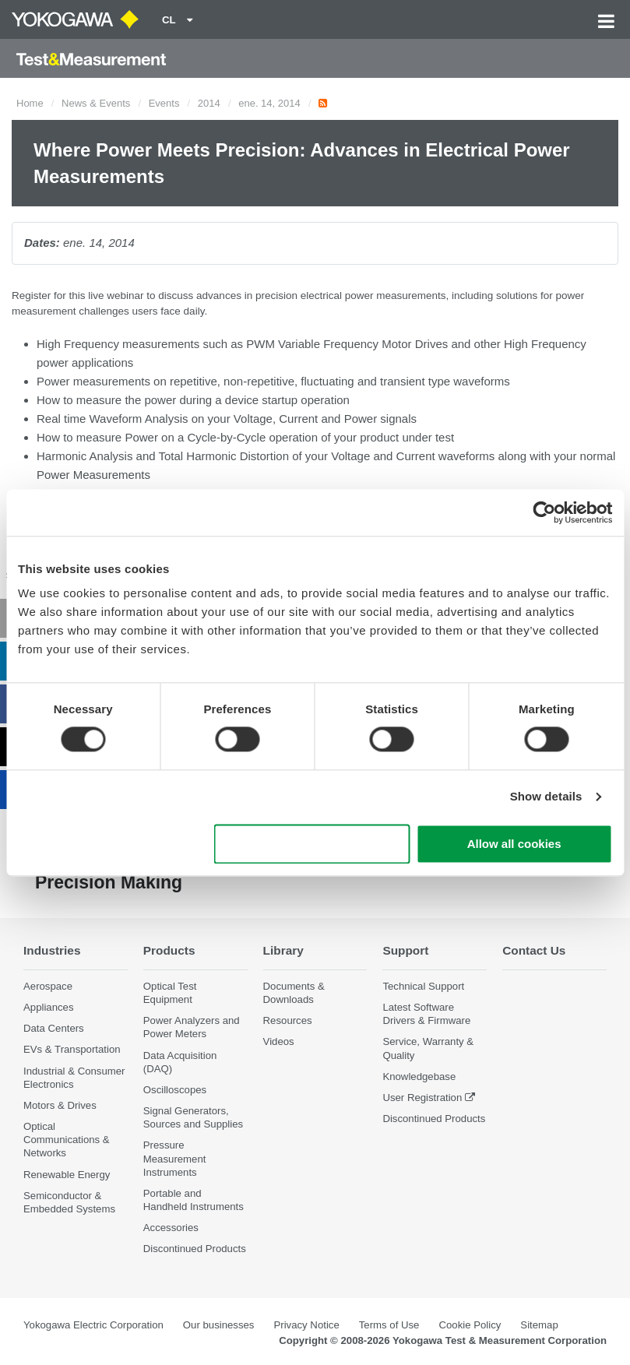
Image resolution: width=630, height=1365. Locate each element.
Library (283, 950)
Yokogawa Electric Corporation (93, 1325)
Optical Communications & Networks (66, 1139)
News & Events (96, 103)
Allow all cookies (514, 843)
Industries (52, 950)
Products (169, 950)
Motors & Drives (60, 1105)
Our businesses (219, 1325)
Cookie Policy (469, 1325)
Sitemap (539, 1325)
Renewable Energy (66, 1174)
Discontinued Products (194, 1248)
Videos (278, 1041)
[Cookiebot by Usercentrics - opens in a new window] (544, 512)
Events (164, 103)
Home (30, 103)
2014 (209, 103)
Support (405, 950)
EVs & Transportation (72, 1049)
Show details (546, 797)
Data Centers (53, 1028)
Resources (287, 1020)
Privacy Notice (306, 1325)
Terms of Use (389, 1325)
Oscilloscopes (174, 1090)
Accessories (171, 1227)
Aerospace (47, 986)
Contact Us (533, 950)
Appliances (48, 1007)
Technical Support (423, 986)
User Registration (422, 1097)
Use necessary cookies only (312, 843)
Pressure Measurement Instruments (174, 1158)
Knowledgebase (419, 1076)
